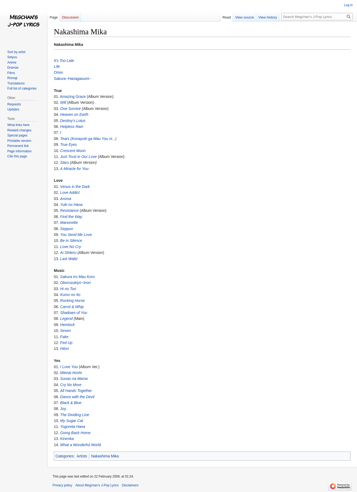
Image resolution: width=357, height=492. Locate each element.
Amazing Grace (73, 96)
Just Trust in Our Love (78, 156)
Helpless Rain (71, 126)
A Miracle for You (74, 169)
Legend (66, 318)
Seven (65, 330)
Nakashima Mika (105, 456)
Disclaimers (130, 485)
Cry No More (70, 385)
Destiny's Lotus (72, 121)
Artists (82, 456)
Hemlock (67, 325)
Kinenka (67, 438)
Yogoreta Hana (72, 426)
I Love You (69, 367)
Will (63, 102)
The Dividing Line (74, 415)
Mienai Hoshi (71, 373)
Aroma (65, 199)
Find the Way (71, 216)
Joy (63, 408)
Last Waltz (68, 259)
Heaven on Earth (74, 114)
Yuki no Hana (71, 204)
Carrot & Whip (72, 307)
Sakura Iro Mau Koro (77, 277)
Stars (64, 162)
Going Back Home (75, 433)
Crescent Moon (72, 151)
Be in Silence (71, 240)
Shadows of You (73, 312)
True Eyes (68, 144)
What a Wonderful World (80, 445)
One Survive (70, 108)
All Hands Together (76, 391)
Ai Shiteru (68, 252)
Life (57, 66)
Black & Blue (70, 403)
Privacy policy (62, 485)
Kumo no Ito (70, 295)
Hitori (64, 348)
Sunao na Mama (74, 378)
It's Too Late (64, 60)
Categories (64, 456)
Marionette (69, 222)
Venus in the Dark (75, 186)
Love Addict (70, 192)
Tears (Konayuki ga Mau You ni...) (88, 138)
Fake (64, 337)
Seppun (66, 229)
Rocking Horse (72, 300)
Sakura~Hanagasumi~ (72, 78)
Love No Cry (70, 247)
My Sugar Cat (71, 421)
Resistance (69, 210)
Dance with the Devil (77, 397)
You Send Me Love (76, 234)
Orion (58, 72)
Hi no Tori (68, 289)
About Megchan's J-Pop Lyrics (96, 485)
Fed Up (66, 343)
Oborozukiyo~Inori (75, 282)
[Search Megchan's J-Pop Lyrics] (317, 16)
